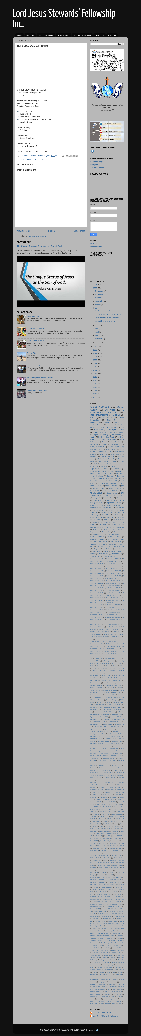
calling (100, 486)
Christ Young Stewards (106, 459)
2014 (95, 380)
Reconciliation (94, 899)
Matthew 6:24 (106, 858)
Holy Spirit (112, 430)
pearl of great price (96, 991)
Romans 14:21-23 (100, 911)
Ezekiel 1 (104, 748)
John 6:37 (101, 819)
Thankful (119, 938)
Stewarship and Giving (35, 328)
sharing (93, 554)
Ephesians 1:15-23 (116, 717)
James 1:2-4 (113, 797)
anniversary (94, 444)
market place (113, 982)
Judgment (96, 821)
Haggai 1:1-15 (108, 763)
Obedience (99, 870)
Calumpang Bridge (96, 685)
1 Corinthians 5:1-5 (113, 600)
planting (107, 991)
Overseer (103, 872)
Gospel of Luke (107, 512)
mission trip (120, 984)
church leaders (119, 546)
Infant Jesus (110, 789)
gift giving (96, 549)
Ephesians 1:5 (107, 724)
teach (109, 1001)
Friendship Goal (117, 753)
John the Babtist (110, 522)
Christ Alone (111, 449)
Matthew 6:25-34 (119, 858)
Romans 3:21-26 (117, 913)
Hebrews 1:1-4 (95, 770)
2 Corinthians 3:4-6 (30, 159)
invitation (115, 979)
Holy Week (117, 515)
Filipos (122, 461)
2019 (95, 363)
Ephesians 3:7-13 (118, 731)
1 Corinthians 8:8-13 (113, 614)
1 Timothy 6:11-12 (102, 636)
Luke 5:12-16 (101, 845)
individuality (94, 979)
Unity (111, 471)
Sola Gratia (110, 437)
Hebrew (92, 765)
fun (114, 972)
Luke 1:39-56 (100, 833)
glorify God (107, 549)
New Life (96, 529)
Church (121, 432)
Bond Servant (106, 680)
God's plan (112, 760)
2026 (95, 285)
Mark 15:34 (96, 848)
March (98, 335)
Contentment (97, 697)
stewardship (116, 435)
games (120, 972)
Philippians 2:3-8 (115, 879)
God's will (112, 510)
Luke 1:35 (115, 831)
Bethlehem (96, 678)
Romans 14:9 (112, 911)
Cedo (111, 498)
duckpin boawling (95, 969)
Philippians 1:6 (117, 877)
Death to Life (110, 500)
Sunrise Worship (95, 935)
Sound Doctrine (98, 931)
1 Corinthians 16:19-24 (112, 578)
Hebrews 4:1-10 (102, 775)
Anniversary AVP (107, 456)
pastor (111, 488)
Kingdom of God (95, 824)
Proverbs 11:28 (110, 889)
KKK (120, 821)
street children (104, 554)
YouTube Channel (97, 168)
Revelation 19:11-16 (97, 904)
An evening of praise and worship (40, 378)
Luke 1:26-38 (104, 831)
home (120, 977)
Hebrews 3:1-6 (95, 772)
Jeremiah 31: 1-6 (102, 804)
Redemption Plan (107, 899)
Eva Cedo (117, 478)
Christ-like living (95, 690)
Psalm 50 (99, 894)
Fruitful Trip (31, 353)
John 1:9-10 (105, 814)
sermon (119, 996)
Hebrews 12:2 (104, 768)
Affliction (102, 670)
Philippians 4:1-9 (115, 882)
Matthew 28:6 (103, 855)
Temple (120, 935)
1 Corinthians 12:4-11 (113, 566)
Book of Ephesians (99, 415)
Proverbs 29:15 (101, 892)
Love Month (103, 524)
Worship (112, 960)
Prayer (104, 442)
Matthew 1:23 (106, 850)
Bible (103, 678)
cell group (100, 546)
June (97, 325)
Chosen (119, 687)
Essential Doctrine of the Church (101, 746)
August (98, 305)
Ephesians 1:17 (95, 719)
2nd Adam (105, 663)
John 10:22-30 (106, 807)
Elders (120, 712)
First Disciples (116, 751)
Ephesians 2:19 (100, 726)
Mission (113, 466)
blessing (106, 962)
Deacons (110, 476)
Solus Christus (116, 454)
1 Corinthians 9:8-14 (113, 619)
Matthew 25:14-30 (96, 853)
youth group (94, 490)
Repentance (94, 532)
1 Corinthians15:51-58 (113, 622)
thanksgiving (94, 1003)
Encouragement (95, 714)
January (98, 342)
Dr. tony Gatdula (106, 709)
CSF (122, 427)
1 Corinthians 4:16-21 (113, 597)
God (95, 464)
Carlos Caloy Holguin (97, 687)
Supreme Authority (109, 935)
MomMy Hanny (96, 247)
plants (106, 551)
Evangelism (118, 746)
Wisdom (105, 957)
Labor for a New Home (35, 316)
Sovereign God (111, 931)
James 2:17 (120, 799)
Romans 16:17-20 (103, 913)
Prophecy (95, 887)
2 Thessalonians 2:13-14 (113, 658)
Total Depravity (115, 542)
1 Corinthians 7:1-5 (113, 607)
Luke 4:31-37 (102, 843)
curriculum (118, 967)
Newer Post (23, 231)
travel (114, 1003)
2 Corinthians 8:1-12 (112, 651)
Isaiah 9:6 (120, 517)
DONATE (94, 244)
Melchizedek (96, 860)
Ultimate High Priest (117, 950)
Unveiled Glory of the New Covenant (109, 314)
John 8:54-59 (120, 819)
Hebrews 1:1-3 (116, 768)
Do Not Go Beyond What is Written (111, 707)
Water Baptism (95, 955)
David (108, 702)
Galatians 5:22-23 (108, 758)
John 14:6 (96, 520)
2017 (95, 370)
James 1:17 (103, 797)
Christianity (120, 498)
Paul (110, 452)
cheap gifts (96, 965)
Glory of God (119, 507)
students (101, 1001)
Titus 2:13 (106, 948)
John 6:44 (110, 819)
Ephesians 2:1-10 (96, 505)
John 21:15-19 (119, 520)
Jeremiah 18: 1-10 (110, 802)
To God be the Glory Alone (107, 483)
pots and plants (117, 991)
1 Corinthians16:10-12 (112, 624)
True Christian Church (98, 544)
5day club (100, 665)
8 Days (122, 665)
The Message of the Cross (110, 943)
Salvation (116, 422)
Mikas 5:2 (113, 860)
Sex (123, 926)
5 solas (116, 415)
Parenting (100, 875)
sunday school (117, 554)
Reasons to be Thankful (100, 896)
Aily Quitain (112, 670)
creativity (109, 967)
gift (100, 974)
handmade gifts (95, 977)
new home (113, 986)
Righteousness (119, 532)
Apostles (118, 673)
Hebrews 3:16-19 (108, 772)
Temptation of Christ (96, 938)
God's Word (102, 760)
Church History (98, 500)
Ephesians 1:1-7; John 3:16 (99, 717)
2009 (95, 397)
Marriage (104, 466)
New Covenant (103, 867)
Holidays (111, 785)
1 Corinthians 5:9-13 (113, 602)
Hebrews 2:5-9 (117, 770)
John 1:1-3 (102, 811)
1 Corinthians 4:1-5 (112, 595)
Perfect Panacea (33, 365)
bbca (92, 546)
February (99, 339)
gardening (93, 974)
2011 (95, 390)
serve (119, 488)
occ (109, 989)
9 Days (95, 668)
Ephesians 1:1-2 (117, 714)
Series (102, 926)
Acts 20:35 (112, 668)
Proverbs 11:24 (119, 887)
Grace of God (97, 763)
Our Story (30, 35)
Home (19, 35)
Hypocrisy (102, 787)
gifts (122, 486)
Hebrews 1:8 (106, 770)
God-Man (121, 760)
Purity (120, 529)
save (112, 996)
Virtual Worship (117, 952)
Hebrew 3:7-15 (116, 765)
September (99, 301)
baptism (96, 435)
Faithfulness (114, 748)
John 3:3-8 (104, 816)
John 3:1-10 (94, 816)
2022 (95, 353)
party (103, 488)
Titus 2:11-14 (94, 948)
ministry (105, 444)
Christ (92, 437)
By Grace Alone (113, 447)
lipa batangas (119, 549)
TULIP (106, 422)
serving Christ (116, 551)
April (97, 332)
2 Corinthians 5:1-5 (112, 648)
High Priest (106, 515)
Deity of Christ (103, 461)
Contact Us (99, 35)
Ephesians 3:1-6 (109, 729)
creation (100, 967)
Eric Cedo (43, 159)
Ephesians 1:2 (107, 719)
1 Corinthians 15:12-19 (113, 573)
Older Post (79, 231)
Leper (116, 824)
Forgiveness (94, 507)
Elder (101, 503)
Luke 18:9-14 (118, 828)
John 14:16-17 (105, 809)
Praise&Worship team (98, 481)
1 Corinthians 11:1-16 (112, 561)
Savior (102, 539)
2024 (95, 346)
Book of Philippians (108, 427)
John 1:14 (107, 520)
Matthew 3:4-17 (117, 855)
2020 (95, 360)
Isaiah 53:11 (96, 794)
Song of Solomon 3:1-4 (116, 928)
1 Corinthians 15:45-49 (113, 576)
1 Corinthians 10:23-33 (113, 558)
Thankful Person (96, 940)
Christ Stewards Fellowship (104, 432)
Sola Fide (103, 454)
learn (94, 982)
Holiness (119, 785)
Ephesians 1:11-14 (114, 503)
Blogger (99, 1030)
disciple (118, 471)
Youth (120, 544)
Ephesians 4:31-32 (96, 738)
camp (107, 486)
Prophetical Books (106, 887)
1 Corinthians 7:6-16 (113, 610)
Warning (112, 544)
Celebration (110, 687)
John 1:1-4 (111, 811)
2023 (95, 350)
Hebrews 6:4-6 (102, 780)
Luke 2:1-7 (98, 836)
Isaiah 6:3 (110, 517)
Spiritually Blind (117, 933)
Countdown (98, 430)
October (98, 298)
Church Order (104, 692)
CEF (104, 498)
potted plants (95, 994)
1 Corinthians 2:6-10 (113, 588)
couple (92, 967)
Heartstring (118, 763)
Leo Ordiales (107, 824)
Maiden (122, 845)
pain (114, 989)
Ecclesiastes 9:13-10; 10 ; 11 (104, 712)
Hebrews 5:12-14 (96, 777)
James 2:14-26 (109, 799)
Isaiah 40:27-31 (97, 792)
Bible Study (112, 420)
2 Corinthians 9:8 (107, 656)
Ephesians (106, 714)
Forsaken (93, 753)
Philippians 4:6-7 (95, 884)
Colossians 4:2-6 (110, 695)
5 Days (92, 665)
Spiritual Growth (103, 933)
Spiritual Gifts (113, 481)
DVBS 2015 (99, 702)
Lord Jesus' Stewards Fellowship (105, 1016)
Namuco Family (117, 865)
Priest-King (120, 884)
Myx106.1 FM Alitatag (103, 865)
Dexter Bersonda (99, 704)
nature (105, 986)
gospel (111, 473)
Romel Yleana (112, 921)
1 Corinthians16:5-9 (113, 627)
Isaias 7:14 (93, 797)
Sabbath (93, 539)
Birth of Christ (94, 680)
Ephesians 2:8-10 (96, 729)
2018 (95, 367)
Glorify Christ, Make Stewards (38, 390)
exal (115, 969)
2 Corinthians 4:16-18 (113, 646)
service (92, 999)
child (108, 546)
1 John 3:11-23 (104, 629)
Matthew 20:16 (117, 850)
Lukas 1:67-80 (95, 828)
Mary (105, 848)
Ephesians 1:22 (119, 719)
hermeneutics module (109, 977)
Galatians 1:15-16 (115, 755)
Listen (122, 824)
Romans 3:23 (94, 916)
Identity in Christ (115, 787)
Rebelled (118, 896)
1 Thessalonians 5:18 (111, 490)
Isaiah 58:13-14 (107, 794)
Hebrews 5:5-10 (110, 777)
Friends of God (104, 753)
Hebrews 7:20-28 (110, 782)
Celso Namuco (99, 406)
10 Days (98, 639)
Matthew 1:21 (94, 850)
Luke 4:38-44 (114, 843)
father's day (102, 473)
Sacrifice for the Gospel (111, 923)
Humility (92, 787)
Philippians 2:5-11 (108, 529)
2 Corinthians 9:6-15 (112, 653)
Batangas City (116, 444)
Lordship (95, 826)
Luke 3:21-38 (104, 841)
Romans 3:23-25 (107, 916)
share (99, 999)
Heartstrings (95, 422)
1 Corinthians (94, 556)
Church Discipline (96, 476)
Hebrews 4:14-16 (116, 775)
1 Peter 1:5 (105, 631)
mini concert (102, 984)
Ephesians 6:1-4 (117, 741)
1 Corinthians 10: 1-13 (111, 556)
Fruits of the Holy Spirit (98, 755)
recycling (118, 994)
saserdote (105, 996)
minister (111, 984)
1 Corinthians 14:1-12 (113, 568)
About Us (112, 35)
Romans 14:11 (98, 534)
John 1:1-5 (121, 811)
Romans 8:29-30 (114, 537)
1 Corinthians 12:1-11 (113, 563)
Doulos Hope (94, 709)
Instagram (94, 165)
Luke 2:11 (107, 836)
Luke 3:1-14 (94, 841)
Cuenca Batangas (112, 700)
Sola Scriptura (116, 442)
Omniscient (109, 870)
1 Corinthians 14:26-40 (113, 571)
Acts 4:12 (121, 668)
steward (119, 473)
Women (113, 957)
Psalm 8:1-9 (108, 894)
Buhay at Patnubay (97, 447)
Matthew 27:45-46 (110, 853)
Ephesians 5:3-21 (103, 741)
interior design (105, 979)
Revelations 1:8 (115, 904)
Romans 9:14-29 (100, 921)
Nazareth (93, 867)
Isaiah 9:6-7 (118, 794)
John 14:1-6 (118, 807)
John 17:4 (93, 811)
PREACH (113, 872)
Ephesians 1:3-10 (99, 721)
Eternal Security (105, 478)
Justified (112, 821)
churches (115, 486)
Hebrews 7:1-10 (116, 780)
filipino (95, 972)
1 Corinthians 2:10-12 (112, 585)
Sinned (104, 928)
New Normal (114, 867)
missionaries (96, 986)
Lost (102, 826)
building (121, 962)
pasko (120, 989)
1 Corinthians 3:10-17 (112, 590)
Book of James (117, 680)
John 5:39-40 (114, 816)
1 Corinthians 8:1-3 (113, 612)
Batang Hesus (94, 675)
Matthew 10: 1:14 (116, 848)
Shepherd (96, 928)
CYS (92, 417)
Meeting (109, 527)
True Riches (104, 950)
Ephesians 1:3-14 (115, 721)
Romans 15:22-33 (97, 537)
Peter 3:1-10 (106, 877)
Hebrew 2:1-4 (103, 765)
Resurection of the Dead (102, 901)
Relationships (120, 899)
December (99, 291)
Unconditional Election (98, 471)
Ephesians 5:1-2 (110, 738)
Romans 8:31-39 (108, 918)
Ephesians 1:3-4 (95, 724)
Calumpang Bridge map (113, 685)
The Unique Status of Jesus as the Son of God (39, 246)
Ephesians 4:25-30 (114, 736)
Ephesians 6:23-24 (114, 505)
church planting (108, 965)
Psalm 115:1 (113, 892)
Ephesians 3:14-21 (104, 731)
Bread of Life (95, 683)
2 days (98, 663)
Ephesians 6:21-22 (114, 743)
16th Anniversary (112, 493)
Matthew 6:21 (94, 858)
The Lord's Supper (100, 542)
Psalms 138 (118, 894)
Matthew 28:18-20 (96, 527)
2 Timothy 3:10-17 (108, 661)
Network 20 (120, 527)
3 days (113, 663)
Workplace (103, 960)
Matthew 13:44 (116, 524)
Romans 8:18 (97, 918)
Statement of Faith (45, 35)
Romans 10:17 (95, 909)
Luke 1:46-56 (111, 833)
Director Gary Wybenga (114, 704)
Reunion (118, 901)
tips (102, 1003)
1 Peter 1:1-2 (116, 629)
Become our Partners (82, 35)
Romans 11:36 (107, 909)
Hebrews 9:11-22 (101, 785)
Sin (108, 539)
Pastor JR (109, 875)
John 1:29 (96, 814)
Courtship (101, 700)
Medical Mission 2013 (35, 341)
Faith (100, 437)
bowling (114, 962)
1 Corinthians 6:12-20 (112, 605)
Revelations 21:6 (96, 906)
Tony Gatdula (117, 948)
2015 (95, 377)
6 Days (108, 665)
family (92, 473)
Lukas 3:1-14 (106, 828)
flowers (102, 972)
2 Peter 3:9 (98, 658)
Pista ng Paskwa (109, 884)
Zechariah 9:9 (97, 962)
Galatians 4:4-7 (95, 758)
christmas (107, 417)
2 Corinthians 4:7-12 (109, 495)
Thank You (109, 938)
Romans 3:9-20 (119, 916)
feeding (122, 969)
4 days (120, 663)
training (107, 1003)
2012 (95, 387)
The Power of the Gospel (104, 311)
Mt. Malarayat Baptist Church (105, 862)
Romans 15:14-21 (114, 534)
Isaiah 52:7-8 (120, 792)
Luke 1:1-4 (93, 831)
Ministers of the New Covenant (106, 318)
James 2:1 (99, 799)
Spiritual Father (118, 539)
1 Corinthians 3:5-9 (113, 593)
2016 (95, 374)
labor (122, 979)
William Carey (108, 955)
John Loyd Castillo (108, 439)
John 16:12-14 (117, 809)
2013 (95, 384)
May (97, 329)
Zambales (121, 960)
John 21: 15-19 (117, 814)
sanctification (94, 996)
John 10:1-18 (94, 807)
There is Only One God (114, 945)
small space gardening (110, 999)
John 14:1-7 (94, 809)
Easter (114, 461)
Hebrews (93, 768)
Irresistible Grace (108, 464)
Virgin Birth (104, 952)
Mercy (105, 860)
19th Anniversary (108, 639)
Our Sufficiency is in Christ (105, 321)
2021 (95, 357)
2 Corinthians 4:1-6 (113, 644)
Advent (95, 670)
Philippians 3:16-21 (97, 882)
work (119, 1003)
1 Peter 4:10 (116, 631)
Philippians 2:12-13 (97, 879)
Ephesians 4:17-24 (96, 736)
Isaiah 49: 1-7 (109, 792)
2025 (95, 288)
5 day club (96, 498)
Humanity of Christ (97, 517)
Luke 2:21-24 (118, 836)
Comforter (121, 695)
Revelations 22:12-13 (114, 906)
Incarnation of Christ (96, 789)
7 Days (115, 665)
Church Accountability (110, 690)
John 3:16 (96, 522)
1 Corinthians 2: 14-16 (113, 583)
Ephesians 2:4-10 (115, 726)
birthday (110, 425)
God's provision (99, 510)
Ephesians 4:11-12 (115, 734)
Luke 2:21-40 (94, 838)
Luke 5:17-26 (112, 845)
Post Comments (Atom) (37, 236)
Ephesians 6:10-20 (96, 743)
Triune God (94, 950)
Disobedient (94, 707)
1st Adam (119, 639)
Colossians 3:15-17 (96, 695)
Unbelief (95, 952)
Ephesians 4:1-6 (98, 734)
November (99, 294)
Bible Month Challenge (115, 678)
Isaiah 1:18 (120, 789)
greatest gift (118, 974)
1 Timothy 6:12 (115, 636)
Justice (104, 821)
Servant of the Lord (112, 926)
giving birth (107, 974)
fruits (108, 972)
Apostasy (110, 673)
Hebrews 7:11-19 (95, 782)
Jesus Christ (113, 412)
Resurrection (106, 532)
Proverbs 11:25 (98, 889)
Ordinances (102, 452)
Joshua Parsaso (96, 425)
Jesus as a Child (116, 804)
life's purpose (102, 982)
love (122, 430)
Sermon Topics (63, 35)
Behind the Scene (118, 675)
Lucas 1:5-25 (118, 826)
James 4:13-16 (97, 802)
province (107, 994)
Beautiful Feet (106, 675)
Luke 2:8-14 (118, 838)
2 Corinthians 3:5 (113, 641)
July (97, 308)
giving (105, 435)
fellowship (93, 456)
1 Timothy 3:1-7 (109, 634)
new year (96, 551)
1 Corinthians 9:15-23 (112, 617)
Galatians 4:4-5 (107, 507)
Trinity (117, 469)
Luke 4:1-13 (114, 841)
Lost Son (108, 826)
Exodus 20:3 (94, 748)
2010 (95, 394)
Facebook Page (96, 162)
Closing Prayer (117, 692)
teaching (118, 1001)
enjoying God (108, 969)
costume (119, 965)
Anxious (100, 673)
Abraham (103, 668)
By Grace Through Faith (112, 683)
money (95, 488)
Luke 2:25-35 (106, 838)
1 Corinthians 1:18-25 (113, 580)
